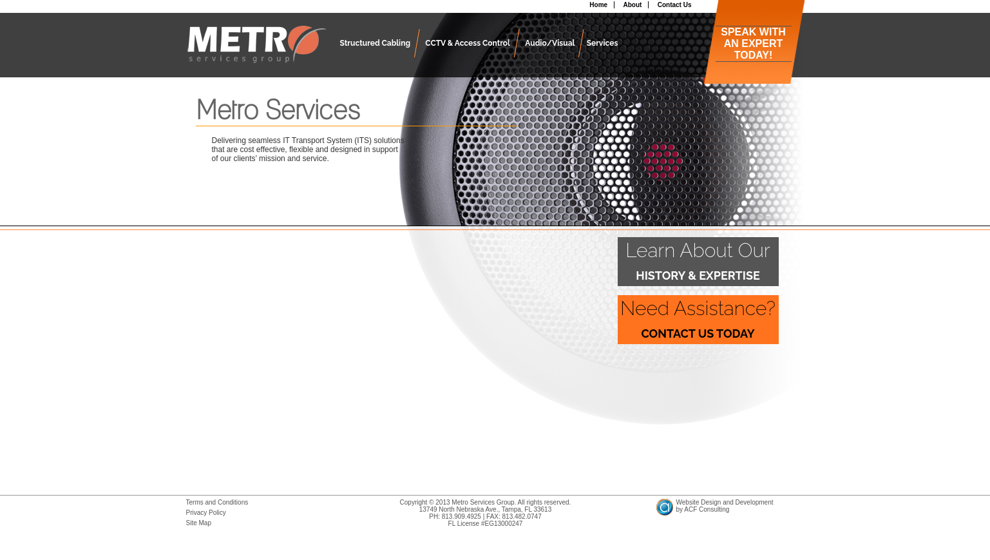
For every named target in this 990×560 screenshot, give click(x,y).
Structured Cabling (375, 43)
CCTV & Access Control (467, 43)
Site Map (198, 522)
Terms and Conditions (217, 502)
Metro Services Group (256, 51)
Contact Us (675, 4)
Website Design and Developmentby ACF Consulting (725, 506)
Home (598, 4)
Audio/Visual (550, 43)
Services (602, 43)
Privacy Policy (206, 512)
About (632, 4)
